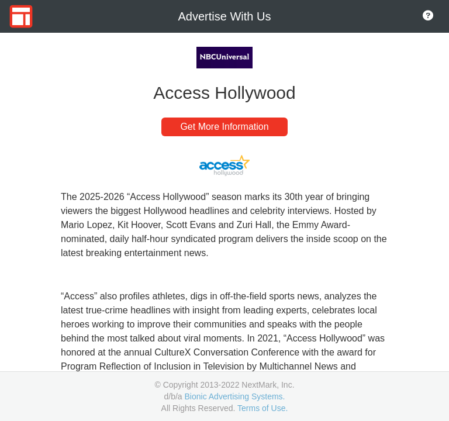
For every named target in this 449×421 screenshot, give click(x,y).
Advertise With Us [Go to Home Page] (224, 16)
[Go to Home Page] (21, 16)
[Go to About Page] (428, 16)
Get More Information (224, 127)
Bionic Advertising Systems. (235, 396)
